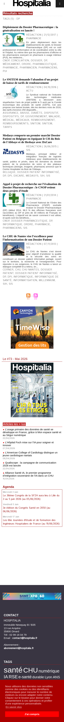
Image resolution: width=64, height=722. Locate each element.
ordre (26, 64)
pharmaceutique (45, 64)
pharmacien (28, 67)
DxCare (18, 176)
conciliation (20, 60)
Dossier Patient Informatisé (38, 172)
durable (38, 677)
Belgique (9, 172)
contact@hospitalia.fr (24, 638)
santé (13, 670)
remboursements (16, 123)
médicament (11, 64)
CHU (17, 269)
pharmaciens (47, 67)
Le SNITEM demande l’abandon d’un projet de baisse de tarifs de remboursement (30, 81)
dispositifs (11, 116)
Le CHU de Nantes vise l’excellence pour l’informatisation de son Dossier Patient (28, 238)
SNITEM (47, 123)
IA (6, 676)
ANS (56, 677)
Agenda (8, 487)
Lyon (48, 677)
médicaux (22, 120)
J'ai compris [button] (32, 714)
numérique (49, 671)
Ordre (28, 224)
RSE (13, 676)
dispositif (51, 113)
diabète (36, 113)
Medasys (32, 176)
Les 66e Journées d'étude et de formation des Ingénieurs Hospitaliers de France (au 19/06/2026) (31, 522)
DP (45, 60)
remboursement (43, 120)
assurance (10, 113)
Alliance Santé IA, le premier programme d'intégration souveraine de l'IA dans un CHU (28, 474)
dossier (36, 60)
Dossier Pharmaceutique (29, 221)
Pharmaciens (12, 228)
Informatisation (25, 280)
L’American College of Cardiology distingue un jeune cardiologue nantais (30, 454)
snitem (35, 123)
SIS (48, 176)
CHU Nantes (30, 269)
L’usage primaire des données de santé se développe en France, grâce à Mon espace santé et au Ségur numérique (32, 432)
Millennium (47, 280)
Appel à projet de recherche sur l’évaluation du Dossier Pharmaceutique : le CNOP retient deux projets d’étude (32, 187)
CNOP (6, 60)
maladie (54, 116)
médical (8, 120)
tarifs (7, 127)
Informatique (12, 224)
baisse (24, 113)
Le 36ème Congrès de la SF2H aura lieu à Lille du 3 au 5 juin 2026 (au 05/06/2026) (31, 497)
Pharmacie (42, 224)
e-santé (25, 677)
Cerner (8, 269)
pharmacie (10, 67)
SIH (42, 176)
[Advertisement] (32, 556)
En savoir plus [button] (14, 706)
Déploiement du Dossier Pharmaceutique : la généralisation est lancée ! (30, 29)
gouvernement (36, 116)
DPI (10, 176)
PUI (5, 71)
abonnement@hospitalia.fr (19, 648)
